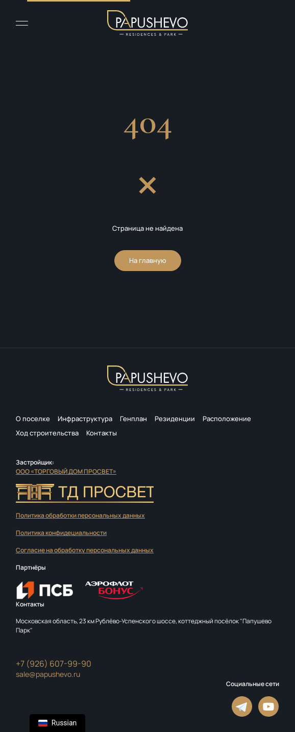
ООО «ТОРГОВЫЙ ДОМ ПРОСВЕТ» (66, 471)
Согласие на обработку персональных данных (85, 550)
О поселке (33, 418)
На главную (147, 260)
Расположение (227, 418)
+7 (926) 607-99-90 (53, 663)
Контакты (101, 432)
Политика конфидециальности (61, 532)
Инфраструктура (85, 418)
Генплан (133, 418)
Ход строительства (47, 432)
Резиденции (175, 418)
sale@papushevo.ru (48, 674)
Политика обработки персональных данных (80, 515)
